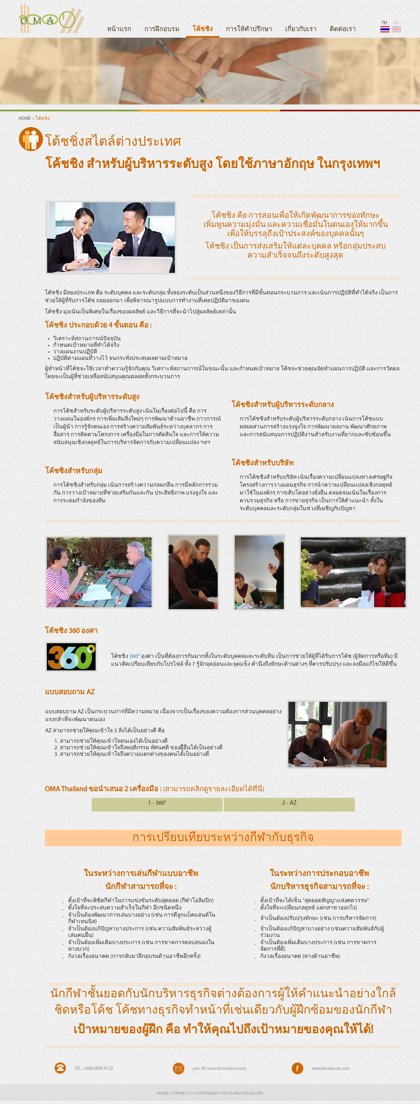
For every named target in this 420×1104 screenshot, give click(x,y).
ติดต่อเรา (343, 29)
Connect (181, 1093)
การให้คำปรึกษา (249, 29)
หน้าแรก (119, 29)
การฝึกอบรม (161, 29)
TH (384, 26)
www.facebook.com (331, 1068)
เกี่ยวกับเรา (301, 29)
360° (134, 656)
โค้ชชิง (202, 29)
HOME (25, 118)
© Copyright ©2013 (212, 1093)
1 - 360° (157, 803)
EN (396, 26)
